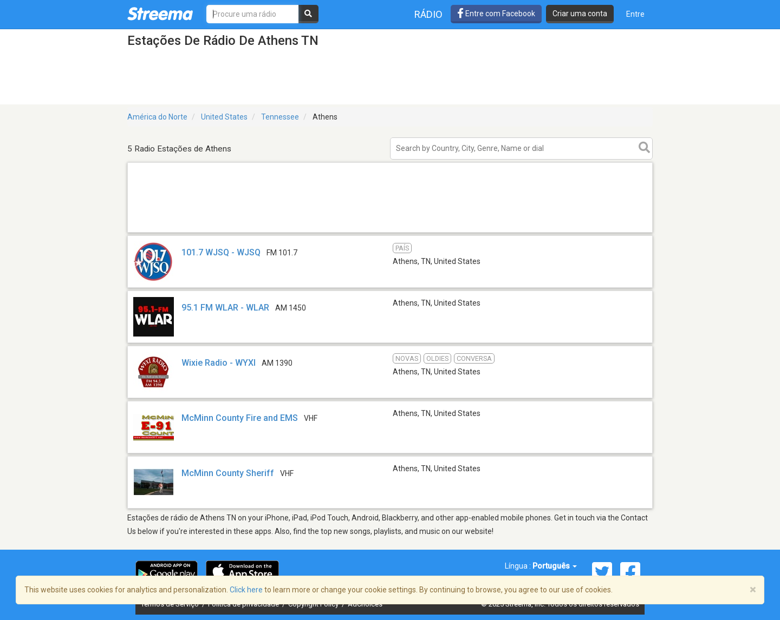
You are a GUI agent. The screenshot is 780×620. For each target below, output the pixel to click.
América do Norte (157, 117)
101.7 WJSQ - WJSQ (221, 252)
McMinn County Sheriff (227, 473)
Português (554, 566)
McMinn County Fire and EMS (239, 418)
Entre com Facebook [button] (496, 13)
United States (224, 117)
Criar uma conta (579, 13)
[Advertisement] (390, 231)
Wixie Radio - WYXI (218, 363)
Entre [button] (635, 14)
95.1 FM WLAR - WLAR (225, 307)
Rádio (428, 14)
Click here (246, 589)
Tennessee (280, 117)
